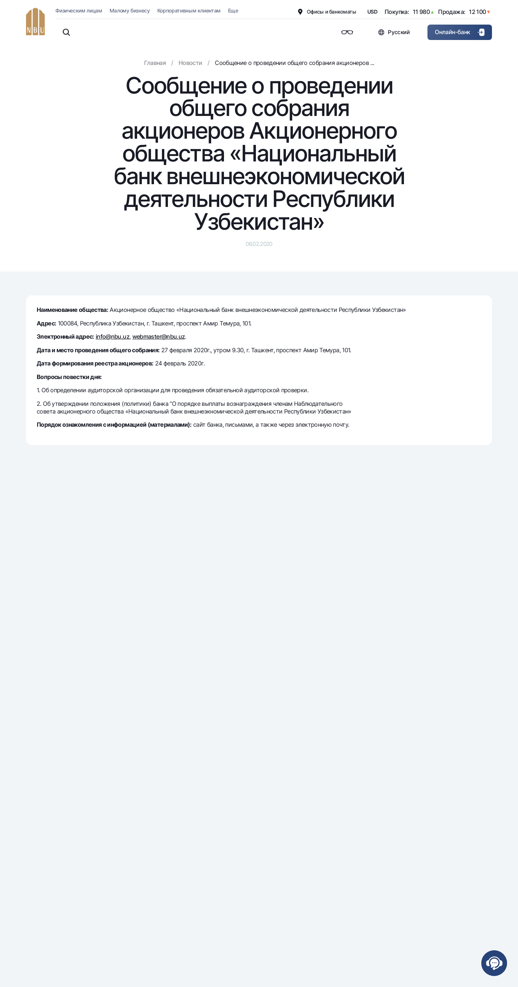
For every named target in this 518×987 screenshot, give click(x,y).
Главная (155, 62)
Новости (190, 62)
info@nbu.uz (112, 336)
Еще (233, 10)
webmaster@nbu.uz (158, 336)
